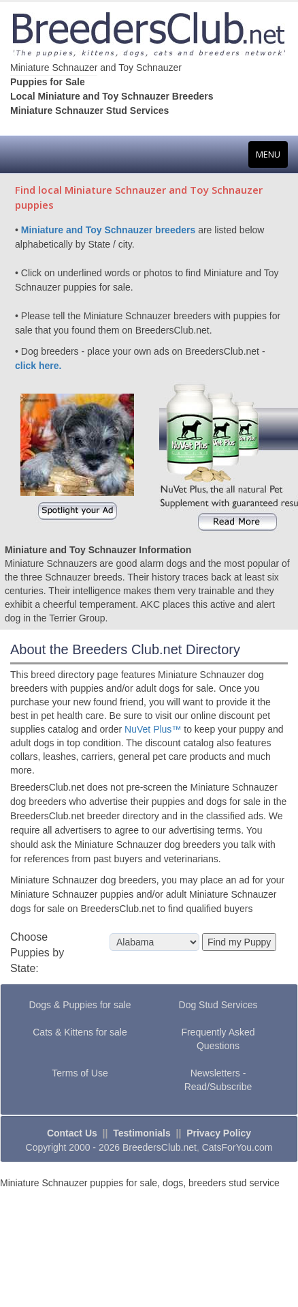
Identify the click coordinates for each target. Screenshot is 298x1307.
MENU (271, 157)
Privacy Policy (218, 1133)
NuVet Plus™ (153, 729)
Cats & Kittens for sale (80, 1032)
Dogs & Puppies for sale (80, 1004)
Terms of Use (79, 1073)
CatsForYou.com (237, 1147)
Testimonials (142, 1133)
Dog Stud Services (218, 1004)
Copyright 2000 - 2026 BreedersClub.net (111, 1147)
